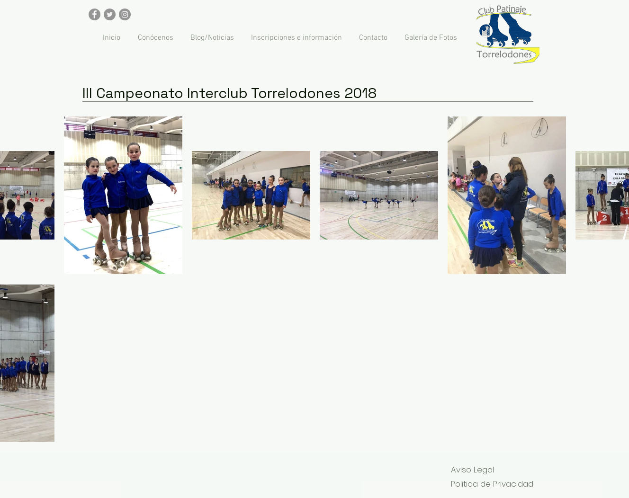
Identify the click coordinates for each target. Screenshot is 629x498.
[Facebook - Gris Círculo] (94, 14)
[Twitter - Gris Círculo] (110, 14)
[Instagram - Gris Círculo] (125, 14)
